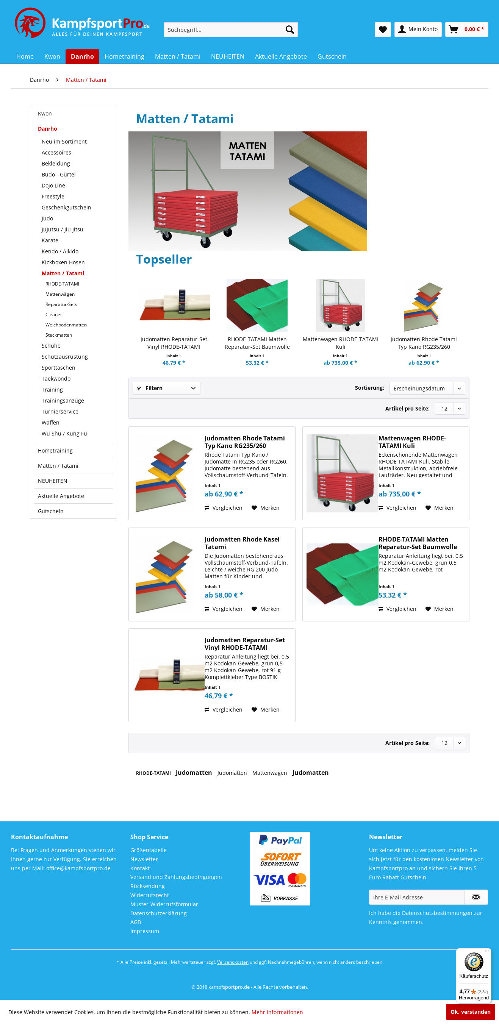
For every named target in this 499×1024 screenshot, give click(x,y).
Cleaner (53, 314)
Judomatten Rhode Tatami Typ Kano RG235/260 (424, 343)
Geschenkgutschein (66, 207)
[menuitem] (231, 29)
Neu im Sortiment (64, 141)
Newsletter (144, 859)
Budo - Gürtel (59, 174)
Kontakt (140, 868)
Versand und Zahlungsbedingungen (176, 876)
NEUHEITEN (52, 480)
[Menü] (486, 952)
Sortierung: (369, 387)
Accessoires (56, 152)
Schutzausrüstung (65, 356)
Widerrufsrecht (149, 895)
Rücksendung (147, 886)
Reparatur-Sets (61, 304)
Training (52, 389)
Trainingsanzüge (63, 400)
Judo (47, 218)
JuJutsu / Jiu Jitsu (62, 229)
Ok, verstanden (471, 1011)
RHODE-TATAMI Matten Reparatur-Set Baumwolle (257, 343)
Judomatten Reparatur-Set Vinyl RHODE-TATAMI (174, 343)
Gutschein (51, 511)
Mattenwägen (60, 294)
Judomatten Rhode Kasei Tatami (242, 543)
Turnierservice (60, 411)
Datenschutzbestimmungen (437, 912)
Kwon (45, 113)
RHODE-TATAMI (62, 284)
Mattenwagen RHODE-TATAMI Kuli (341, 343)
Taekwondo (56, 378)
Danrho (47, 128)
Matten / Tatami (63, 273)
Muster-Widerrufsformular (164, 904)
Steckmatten (58, 335)
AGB (135, 922)
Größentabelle (148, 850)
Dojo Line (53, 185)
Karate (50, 240)
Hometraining (55, 450)
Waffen (50, 422)
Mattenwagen (270, 772)
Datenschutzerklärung (158, 913)
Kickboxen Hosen (63, 262)
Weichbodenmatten (66, 325)
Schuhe (51, 345)
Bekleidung (56, 163)
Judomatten (195, 772)
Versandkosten (233, 962)
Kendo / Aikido (60, 251)
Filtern (150, 388)
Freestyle (53, 196)
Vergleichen (223, 507)
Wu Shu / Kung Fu (64, 433)
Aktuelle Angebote (61, 496)
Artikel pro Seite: (407, 408)
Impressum (144, 931)
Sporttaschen (58, 367)
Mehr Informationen (277, 1012)
